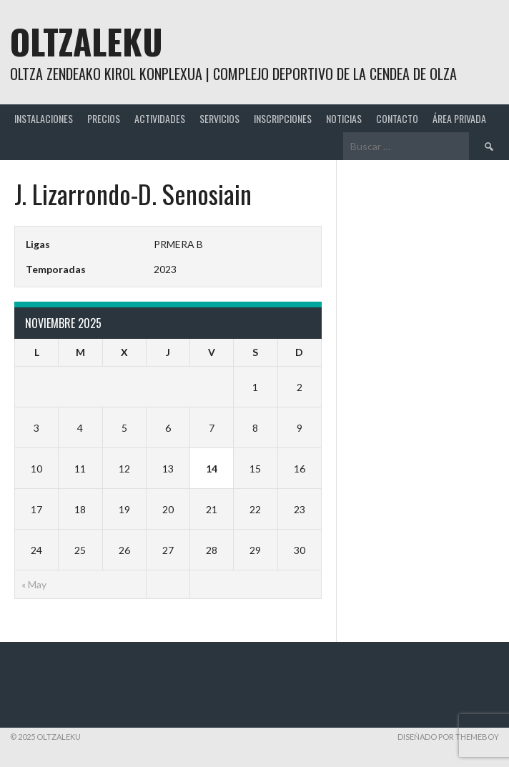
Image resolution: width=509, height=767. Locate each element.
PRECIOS (103, 118)
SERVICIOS (219, 118)
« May (33, 584)
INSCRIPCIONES (283, 118)
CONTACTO (397, 118)
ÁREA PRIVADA (459, 118)
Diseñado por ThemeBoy (448, 736)
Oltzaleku (86, 41)
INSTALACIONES (43, 118)
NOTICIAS (344, 118)
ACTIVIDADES (159, 118)
